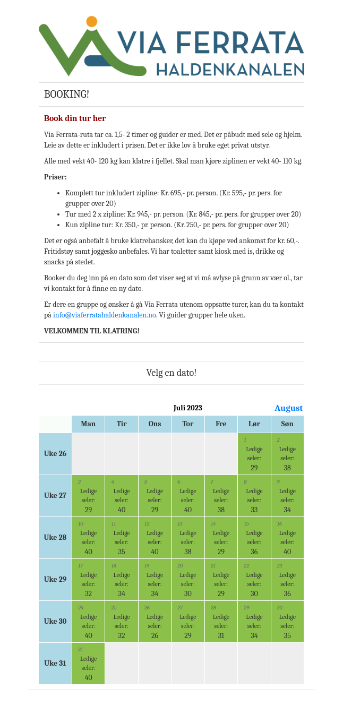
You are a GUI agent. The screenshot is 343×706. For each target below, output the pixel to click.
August (289, 408)
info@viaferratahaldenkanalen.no (104, 315)
